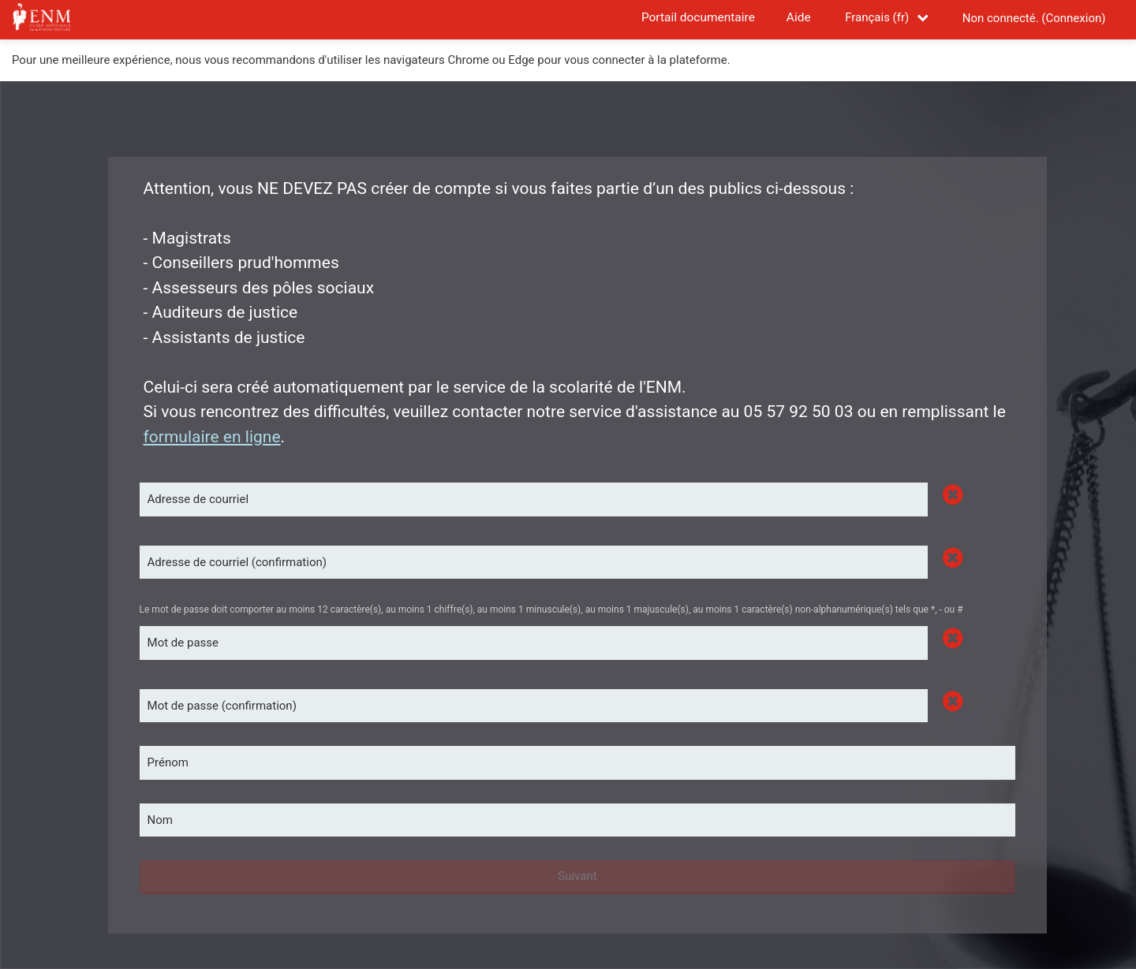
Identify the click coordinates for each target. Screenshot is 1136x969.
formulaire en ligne (212, 436)
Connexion (1073, 18)
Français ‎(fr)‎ (877, 17)
